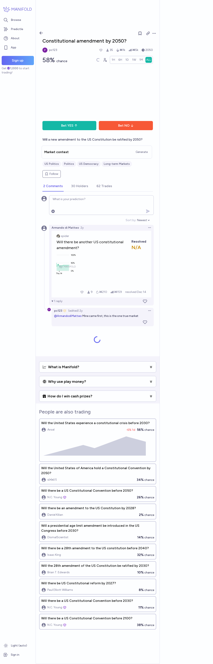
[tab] (53, 186)
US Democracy (89, 164)
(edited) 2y (75, 310)
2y (82, 227)
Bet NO (126, 125)
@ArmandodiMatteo (68, 316)
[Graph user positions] (105, 60)
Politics (69, 164)
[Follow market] (140, 33)
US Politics (52, 164)
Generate (142, 152)
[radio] (113, 60)
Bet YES (69, 125)
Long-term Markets (117, 164)
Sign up (18, 60)
